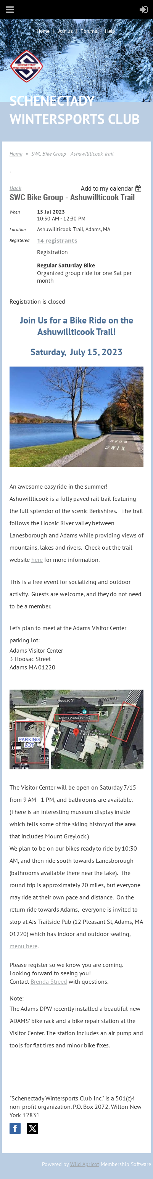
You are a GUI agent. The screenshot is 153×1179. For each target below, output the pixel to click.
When (15, 212)
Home (43, 30)
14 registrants (57, 240)
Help (110, 30)
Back (15, 187)
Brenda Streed (49, 981)
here (37, 559)
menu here (23, 946)
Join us (65, 30)
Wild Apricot (84, 1164)
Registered (19, 240)
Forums (89, 30)
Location (18, 229)
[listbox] (112, 188)
